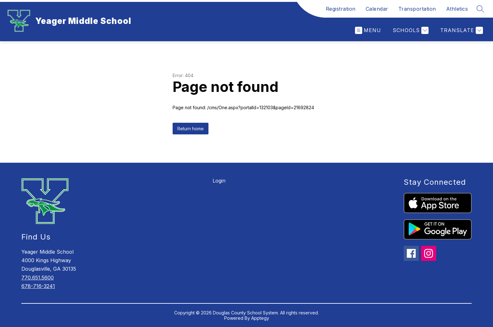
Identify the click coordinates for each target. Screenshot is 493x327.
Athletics (457, 9)
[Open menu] (368, 30)
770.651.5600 (37, 277)
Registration (341, 9)
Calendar (377, 9)
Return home (190, 128)
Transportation (417, 9)
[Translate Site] (461, 30)
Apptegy (260, 318)
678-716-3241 (38, 286)
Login (219, 181)
